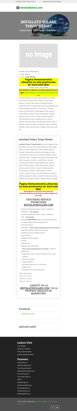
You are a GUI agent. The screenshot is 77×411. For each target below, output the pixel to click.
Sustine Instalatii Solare (25, 354)
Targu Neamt (51, 30)
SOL (23, 404)
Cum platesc (21, 346)
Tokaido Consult (51, 401)
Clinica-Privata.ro (23, 374)
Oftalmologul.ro (22, 382)
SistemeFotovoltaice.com (26, 371)
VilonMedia (40, 401)
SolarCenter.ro (22, 362)
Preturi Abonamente (24, 351)
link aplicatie (34, 212)
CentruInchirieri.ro (23, 391)
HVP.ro (19, 379)
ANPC (19, 404)
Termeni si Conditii (23, 349)
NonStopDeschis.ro (24, 394)
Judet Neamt (39, 30)
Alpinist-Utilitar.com (24, 365)
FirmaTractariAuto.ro (24, 368)
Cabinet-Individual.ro (24, 385)
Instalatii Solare (26, 30)
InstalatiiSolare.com (38, 204)
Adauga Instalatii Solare (52, 1)
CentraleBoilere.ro (23, 388)
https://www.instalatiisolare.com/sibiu (35, 249)
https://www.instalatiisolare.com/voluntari (44, 227)
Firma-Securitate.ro (24, 377)
